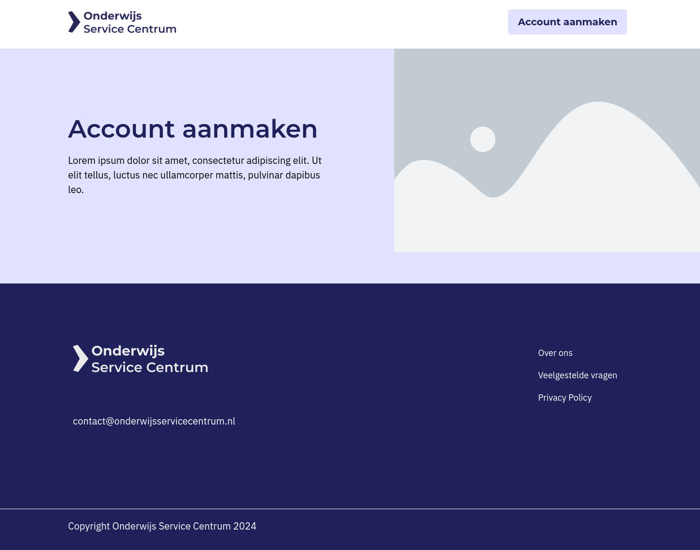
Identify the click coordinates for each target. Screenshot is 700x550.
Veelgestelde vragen (577, 375)
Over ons (555, 352)
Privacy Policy (565, 397)
